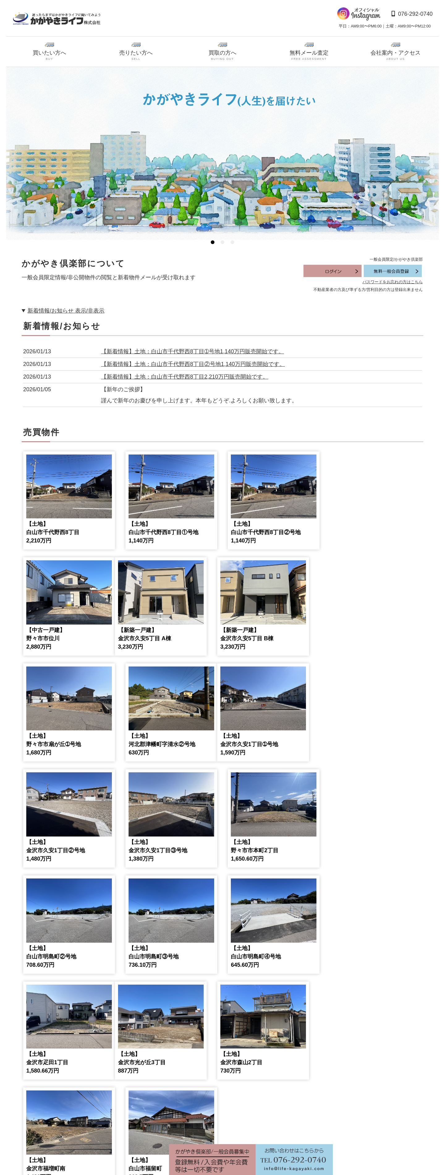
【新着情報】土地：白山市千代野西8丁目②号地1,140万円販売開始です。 (193, 364)
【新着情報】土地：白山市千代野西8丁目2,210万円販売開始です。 (184, 377)
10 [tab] (204, 1130)
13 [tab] (233, 1130)
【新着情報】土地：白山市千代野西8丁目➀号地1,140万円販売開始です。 (192, 351)
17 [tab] (273, 1130)
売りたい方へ (136, 52)
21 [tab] (313, 1130)
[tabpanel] (222, 153)
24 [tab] (342, 1130)
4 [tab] (144, 1130)
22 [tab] (322, 1130)
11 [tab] (214, 1130)
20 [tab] (303, 1130)
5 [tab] (154, 1130)
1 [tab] (212, 242)
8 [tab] (184, 1130)
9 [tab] (194, 1130)
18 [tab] (283, 1130)
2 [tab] (222, 242)
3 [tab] (232, 242)
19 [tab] (293, 1130)
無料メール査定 (309, 52)
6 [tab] (164, 1130)
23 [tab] (332, 1130)
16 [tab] (263, 1130)
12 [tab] (224, 1130)
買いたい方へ (49, 52)
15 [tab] (253, 1130)
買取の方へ (222, 52)
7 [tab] (174, 1130)
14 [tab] (243, 1130)
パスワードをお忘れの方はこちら (392, 282)
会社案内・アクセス (395, 52)
